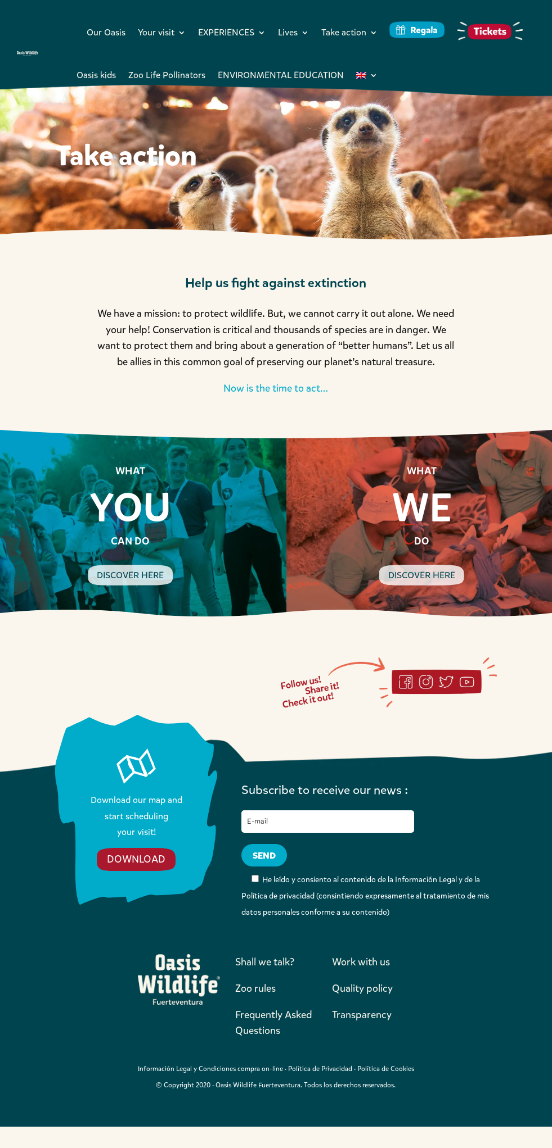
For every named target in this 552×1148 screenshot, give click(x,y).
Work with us (361, 962)
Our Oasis (106, 32)
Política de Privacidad (320, 1068)
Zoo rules (255, 988)
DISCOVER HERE (130, 575)
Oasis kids (96, 75)
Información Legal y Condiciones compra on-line (210, 1068)
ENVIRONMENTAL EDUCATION (281, 75)
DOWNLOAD (136, 859)
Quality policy (362, 988)
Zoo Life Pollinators (166, 75)
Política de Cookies (385, 1068)
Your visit (156, 32)
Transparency (362, 1015)
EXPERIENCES (226, 32)
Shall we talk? (264, 962)
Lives (288, 32)
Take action (343, 32)
